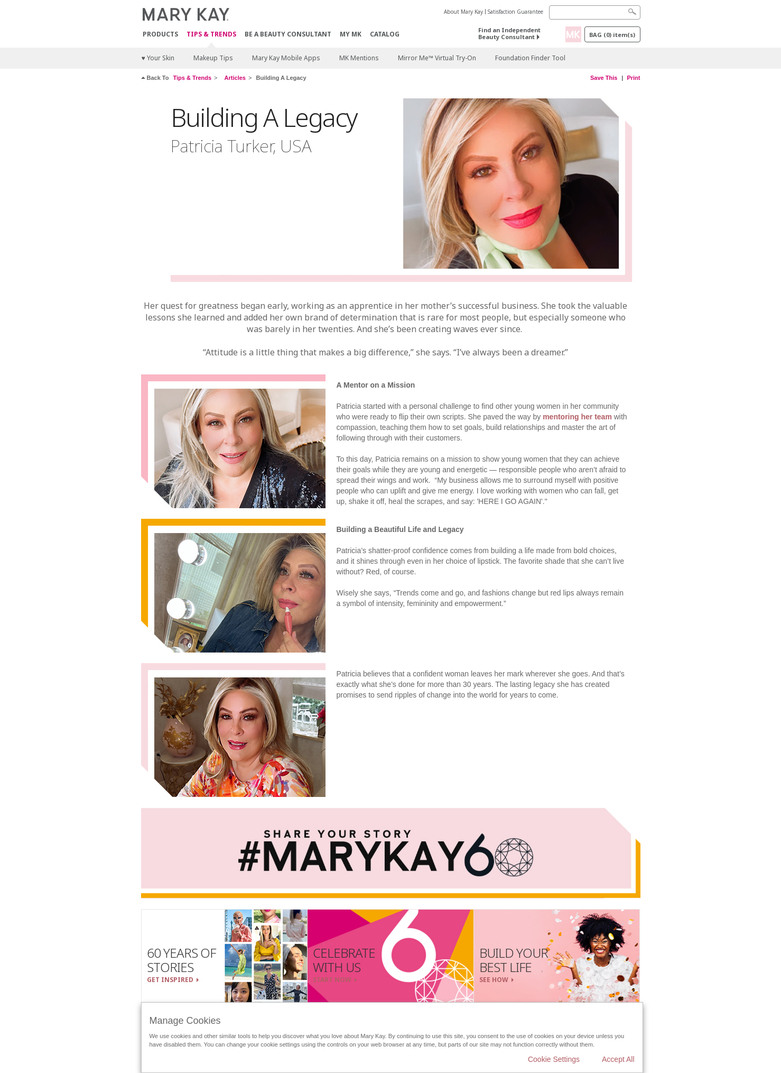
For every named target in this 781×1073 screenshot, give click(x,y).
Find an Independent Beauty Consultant (509, 33)
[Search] (594, 12)
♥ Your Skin (158, 57)
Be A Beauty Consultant (288, 34)
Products (160, 34)
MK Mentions (359, 57)
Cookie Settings (554, 1059)
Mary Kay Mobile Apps (286, 57)
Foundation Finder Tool (530, 57)
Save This (603, 78)
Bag (612, 35)
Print (633, 78)
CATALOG (384, 34)
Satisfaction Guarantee (515, 11)
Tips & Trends (211, 35)
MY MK (350, 34)
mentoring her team (577, 416)
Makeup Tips (213, 57)
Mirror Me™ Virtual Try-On (437, 57)
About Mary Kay (463, 11)
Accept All (618, 1059)
